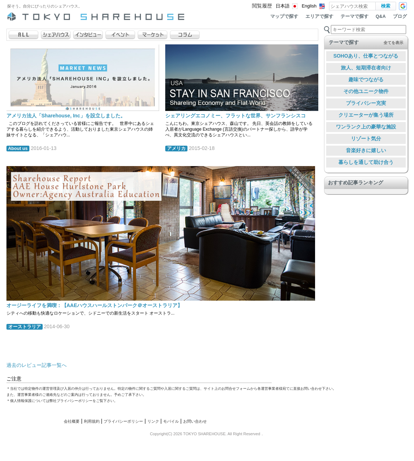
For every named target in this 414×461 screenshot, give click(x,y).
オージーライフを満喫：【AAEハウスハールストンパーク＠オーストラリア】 (94, 305)
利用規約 (92, 421)
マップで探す (284, 16)
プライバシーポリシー (123, 421)
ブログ (400, 16)
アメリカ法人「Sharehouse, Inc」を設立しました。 (65, 115)
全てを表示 (393, 42)
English (309, 6)
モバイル (171, 421)
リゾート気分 (366, 138)
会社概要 (72, 421)
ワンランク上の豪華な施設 (366, 127)
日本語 (283, 6)
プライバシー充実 (366, 103)
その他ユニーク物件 (366, 91)
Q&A (381, 16)
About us (18, 148)
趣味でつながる (366, 79)
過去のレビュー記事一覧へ (36, 365)
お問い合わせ (195, 421)
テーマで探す (354, 16)
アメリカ (176, 148)
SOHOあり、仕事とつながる (365, 56)
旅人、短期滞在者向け (366, 68)
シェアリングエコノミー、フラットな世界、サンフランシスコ (235, 115)
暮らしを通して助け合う (366, 162)
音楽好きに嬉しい (366, 150)
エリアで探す (319, 16)
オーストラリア (24, 326)
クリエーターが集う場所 (366, 115)
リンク (153, 421)
